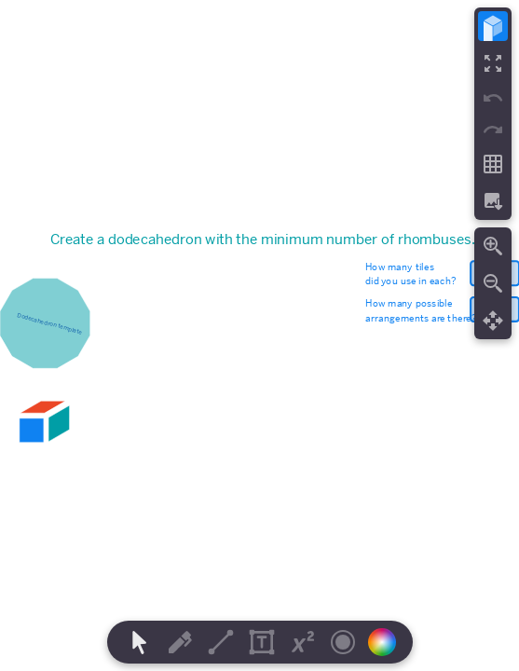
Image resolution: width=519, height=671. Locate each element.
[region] (259, 335)
